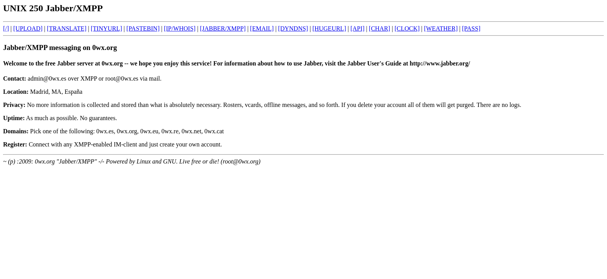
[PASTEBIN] (143, 28)
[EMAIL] (262, 28)
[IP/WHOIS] (179, 28)
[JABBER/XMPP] (222, 28)
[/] (6, 28)
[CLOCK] (407, 28)
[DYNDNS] (293, 28)
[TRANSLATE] (66, 28)
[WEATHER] (441, 28)
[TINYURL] (106, 28)
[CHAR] (379, 28)
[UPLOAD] (28, 28)
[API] (357, 28)
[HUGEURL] (329, 28)
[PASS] (471, 28)
